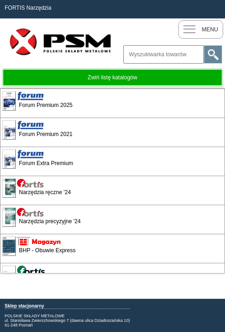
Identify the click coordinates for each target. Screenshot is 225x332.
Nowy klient (197, 9)
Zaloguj (216, 9)
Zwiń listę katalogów (112, 77)
